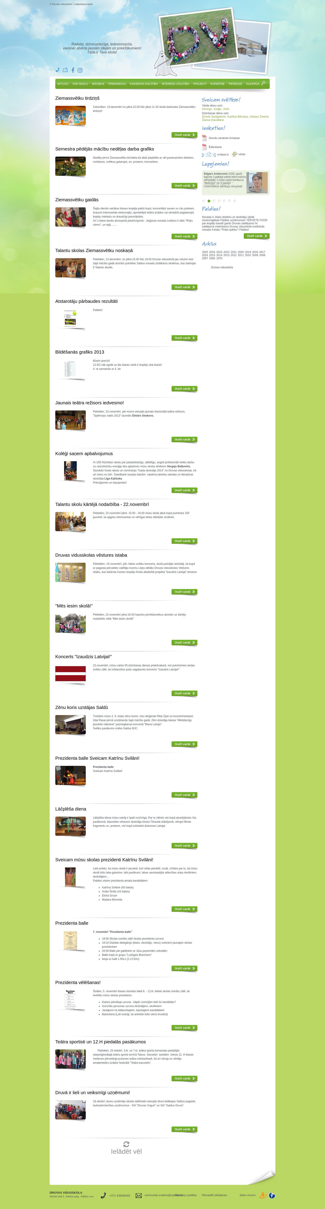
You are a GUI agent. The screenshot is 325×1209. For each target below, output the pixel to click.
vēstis (242, 154)
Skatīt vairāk (184, 135)
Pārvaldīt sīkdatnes (214, 1195)
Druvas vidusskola (222, 267)
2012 (234, 255)
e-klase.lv (223, 154)
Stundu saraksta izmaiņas (224, 138)
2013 (226, 255)
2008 (262, 255)
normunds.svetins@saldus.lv (158, 1195)
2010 (248, 255)
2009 (255, 255)
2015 (212, 255)
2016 (205, 255)
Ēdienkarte (215, 147)
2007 (205, 258)
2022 (226, 252)
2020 (241, 252)
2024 (212, 252)
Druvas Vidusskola (103, 29)
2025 (205, 252)
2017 (262, 252)
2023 (219, 252)
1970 (219, 258)
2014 (219, 255)
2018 (255, 252)
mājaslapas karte (83, 4)
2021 (234, 252)
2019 (248, 252)
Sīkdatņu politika (186, 1195)
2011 (241, 255)
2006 (212, 258)
